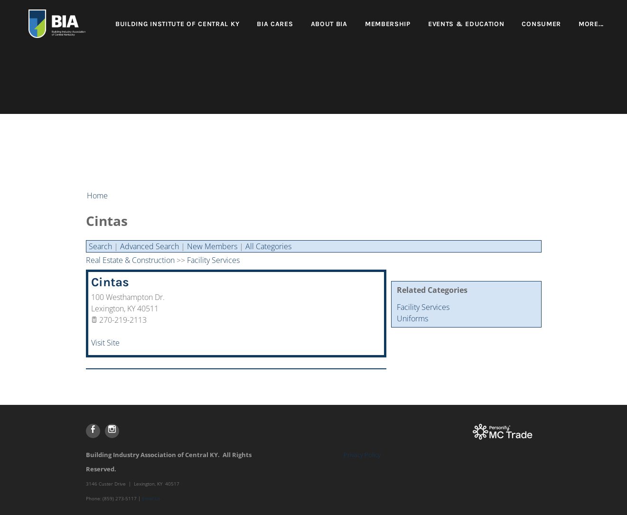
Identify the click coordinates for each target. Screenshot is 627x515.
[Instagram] (112, 431)
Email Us (151, 498)
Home (97, 195)
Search (100, 246)
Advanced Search (149, 246)
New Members (212, 246)
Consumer (541, 24)
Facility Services (423, 307)
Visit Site (105, 342)
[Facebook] (93, 431)
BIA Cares (275, 24)
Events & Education (466, 24)
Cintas (110, 282)
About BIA (329, 24)
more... (591, 24)
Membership (388, 24)
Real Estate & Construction (130, 260)
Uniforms (412, 318)
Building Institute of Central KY (177, 24)
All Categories (268, 246)
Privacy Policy (362, 454)
